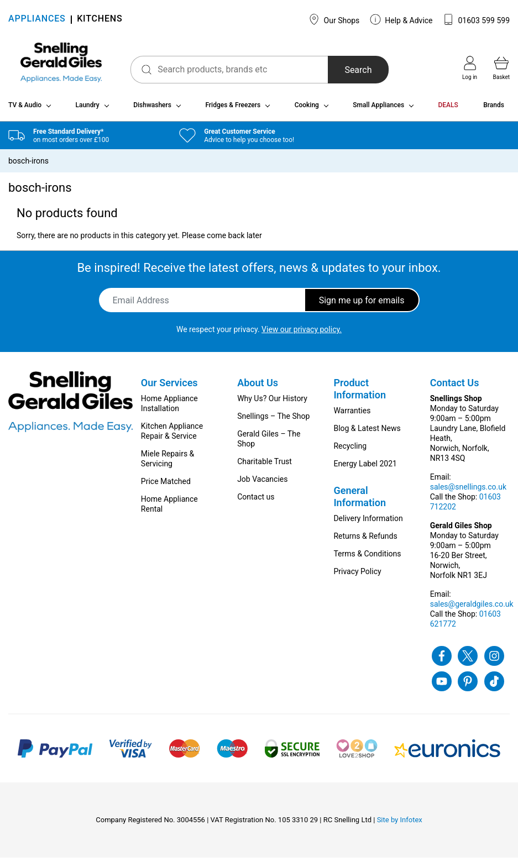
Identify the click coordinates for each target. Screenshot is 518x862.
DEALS (448, 109)
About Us (257, 387)
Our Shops (333, 19)
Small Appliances (378, 109)
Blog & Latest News (366, 432)
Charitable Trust (264, 465)
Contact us (255, 501)
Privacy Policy (357, 575)
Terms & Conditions (367, 558)
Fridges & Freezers (232, 109)
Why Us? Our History (272, 402)
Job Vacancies (262, 483)
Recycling (350, 450)
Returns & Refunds (365, 540)
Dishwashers (152, 109)
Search (347, 70)
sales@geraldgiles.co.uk (472, 608)
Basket (501, 68)
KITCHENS (99, 19)
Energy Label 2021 (364, 468)
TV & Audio (24, 109)
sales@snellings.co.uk (468, 491)
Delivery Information (367, 522)
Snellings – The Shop (273, 420)
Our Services (169, 387)
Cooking (307, 109)
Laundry (87, 109)
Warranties (351, 415)
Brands (493, 109)
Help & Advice (401, 19)
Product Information (359, 393)
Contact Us (454, 387)
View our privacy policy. (301, 333)
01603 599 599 (476, 19)
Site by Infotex (399, 824)
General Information (359, 501)
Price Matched (166, 485)
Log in (469, 68)
